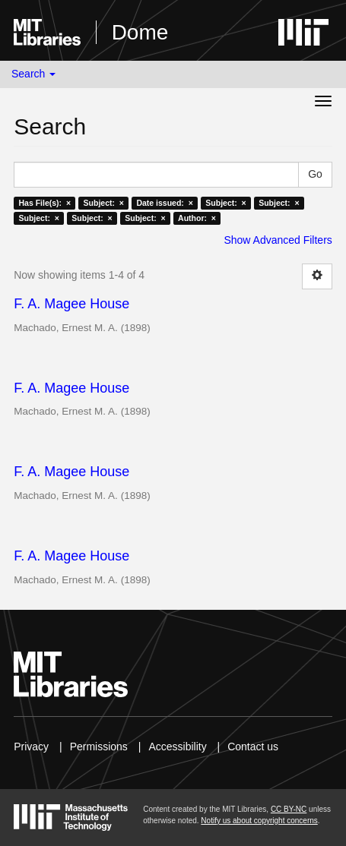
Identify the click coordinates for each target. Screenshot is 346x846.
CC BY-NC (288, 809)
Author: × (197, 218)
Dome (140, 32)
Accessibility (177, 746)
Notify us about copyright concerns (259, 820)
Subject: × (104, 202)
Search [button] (33, 74)
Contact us (252, 746)
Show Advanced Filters (278, 240)
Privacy (31, 746)
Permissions (99, 746)
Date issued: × (164, 202)
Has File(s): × (44, 202)
